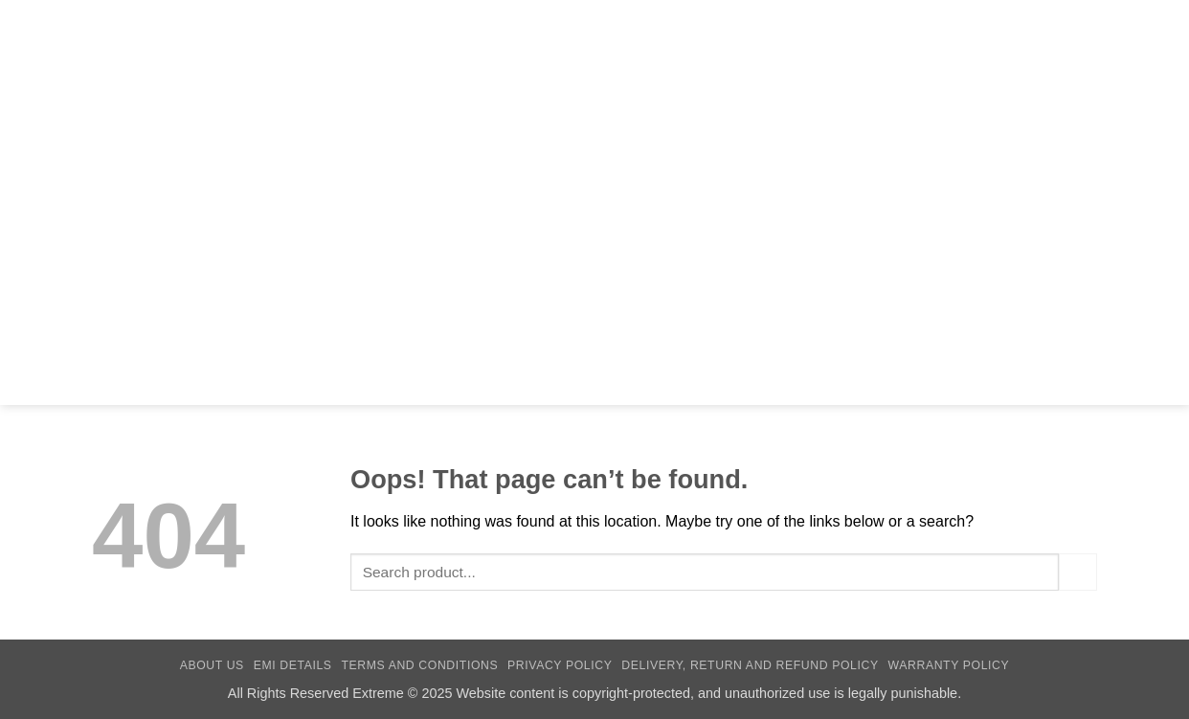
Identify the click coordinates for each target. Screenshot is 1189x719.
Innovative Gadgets (750, 384)
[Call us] (1145, 148)
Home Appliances (605, 384)
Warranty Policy (949, 665)
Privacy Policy (559, 665)
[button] (1095, 182)
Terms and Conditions (419, 665)
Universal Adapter (273, 384)
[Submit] (947, 183)
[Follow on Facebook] (1116, 148)
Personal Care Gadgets (442, 384)
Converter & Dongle (909, 384)
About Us (212, 665)
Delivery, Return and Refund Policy (750, 665)
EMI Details (293, 665)
